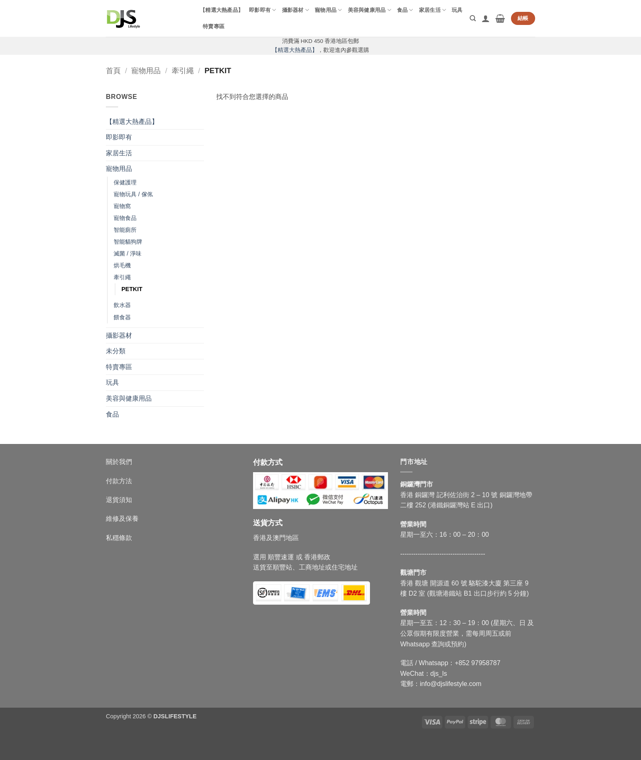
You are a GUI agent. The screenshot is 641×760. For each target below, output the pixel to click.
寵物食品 (125, 218)
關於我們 (119, 461)
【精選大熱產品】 (221, 10)
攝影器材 (295, 10)
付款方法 (119, 481)
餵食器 (122, 317)
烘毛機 (122, 265)
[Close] (8, 746)
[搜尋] (473, 18)
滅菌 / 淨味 (127, 253)
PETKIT (131, 289)
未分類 (116, 350)
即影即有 (262, 10)
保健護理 (125, 182)
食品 (405, 10)
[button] (486, 18)
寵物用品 (328, 10)
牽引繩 (183, 70)
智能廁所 (125, 229)
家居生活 (432, 10)
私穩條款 (119, 537)
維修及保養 (122, 518)
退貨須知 (119, 499)
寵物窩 (122, 206)
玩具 (457, 10)
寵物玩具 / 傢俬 (133, 194)
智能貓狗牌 (128, 241)
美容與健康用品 (369, 10)
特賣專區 (213, 26)
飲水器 (122, 305)
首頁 (113, 70)
